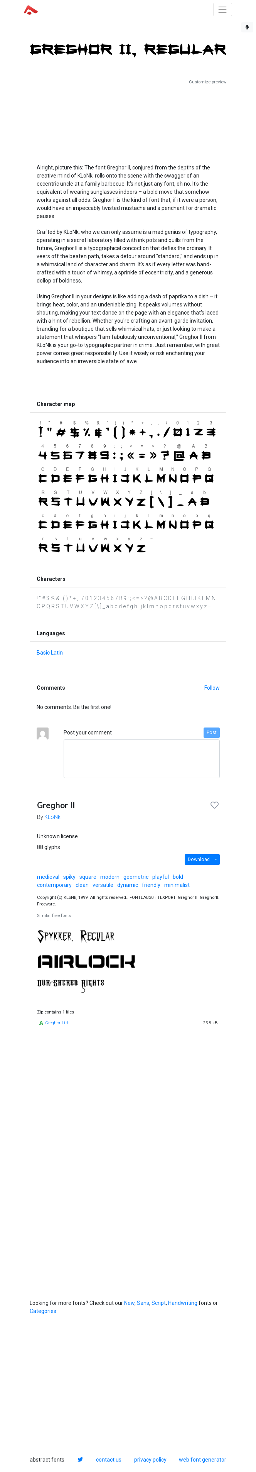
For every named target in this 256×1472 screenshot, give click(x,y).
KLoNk (52, 817)
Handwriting (182, 1303)
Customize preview (207, 82)
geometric (135, 877)
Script (159, 1303)
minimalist (177, 885)
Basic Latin (50, 653)
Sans (143, 1303)
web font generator (202, 1460)
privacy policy (150, 1460)
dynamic (127, 885)
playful (160, 877)
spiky (69, 877)
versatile (103, 885)
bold (178, 877)
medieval (48, 877)
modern (110, 877)
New (129, 1303)
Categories (43, 1311)
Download (199, 859)
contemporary (54, 885)
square (87, 877)
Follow (212, 688)
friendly (151, 885)
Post (212, 732)
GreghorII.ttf (57, 1022)
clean (82, 885)
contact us (108, 1460)
